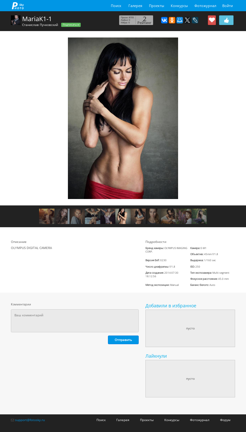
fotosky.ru (18, 6)
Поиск (116, 5)
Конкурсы (179, 5)
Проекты (156, 5)
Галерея (135, 5)
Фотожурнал (205, 5)
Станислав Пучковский (40, 24)
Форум (225, 420)
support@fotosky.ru (30, 420)
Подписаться (71, 24)
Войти (227, 5)
